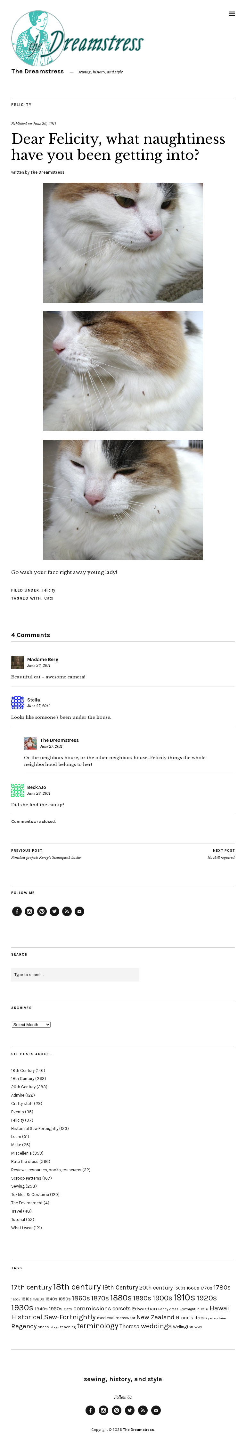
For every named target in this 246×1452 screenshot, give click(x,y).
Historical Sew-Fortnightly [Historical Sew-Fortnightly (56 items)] (53, 1317)
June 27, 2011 (38, 706)
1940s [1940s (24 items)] (41, 1309)
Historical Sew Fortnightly (34, 1128)
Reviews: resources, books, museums (46, 1169)
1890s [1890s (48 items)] (142, 1298)
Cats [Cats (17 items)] (68, 1309)
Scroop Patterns (26, 1178)
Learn (16, 1136)
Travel (16, 1211)
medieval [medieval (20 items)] (105, 1317)
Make (16, 1144)
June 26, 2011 (44, 123)
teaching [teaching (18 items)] (68, 1327)
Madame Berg (43, 659)
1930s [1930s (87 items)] (22, 1308)
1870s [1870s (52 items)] (100, 1298)
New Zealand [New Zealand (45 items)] (155, 1317)
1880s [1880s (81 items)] (121, 1298)
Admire (17, 1095)
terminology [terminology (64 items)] (97, 1325)
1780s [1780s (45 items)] (222, 1287)
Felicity (21, 104)
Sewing (18, 1186)
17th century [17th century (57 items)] (31, 1287)
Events (17, 1111)
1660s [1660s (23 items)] (193, 1288)
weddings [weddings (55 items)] (156, 1326)
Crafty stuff (22, 1103)
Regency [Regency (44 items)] (24, 1326)
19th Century (22, 1078)
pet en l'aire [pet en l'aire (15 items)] (217, 1318)
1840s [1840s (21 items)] (51, 1298)
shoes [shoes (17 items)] (43, 1327)
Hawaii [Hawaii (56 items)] (220, 1308)
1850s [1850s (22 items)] (65, 1299)
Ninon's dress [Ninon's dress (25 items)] (191, 1318)
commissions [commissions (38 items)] (92, 1308)
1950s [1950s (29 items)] (55, 1309)
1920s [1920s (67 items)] (207, 1297)
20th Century (23, 1086)
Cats (48, 598)
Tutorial (18, 1219)
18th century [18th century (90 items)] (77, 1287)
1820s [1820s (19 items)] (38, 1299)
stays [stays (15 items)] (54, 1327)
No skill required (221, 854)
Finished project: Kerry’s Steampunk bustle (46, 854)
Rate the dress (24, 1161)
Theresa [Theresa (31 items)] (129, 1326)
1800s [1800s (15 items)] (15, 1299)
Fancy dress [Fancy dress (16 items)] (168, 1309)
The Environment (27, 1202)
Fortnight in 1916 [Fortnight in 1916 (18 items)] (194, 1309)
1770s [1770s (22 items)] (206, 1288)
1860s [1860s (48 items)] (81, 1298)
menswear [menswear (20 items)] (125, 1317)
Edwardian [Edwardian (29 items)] (144, 1309)
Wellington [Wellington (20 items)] (183, 1326)
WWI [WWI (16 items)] (198, 1327)
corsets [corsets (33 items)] (121, 1308)
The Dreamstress (37, 71)
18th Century (23, 1070)
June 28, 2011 (38, 793)
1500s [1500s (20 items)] (179, 1288)
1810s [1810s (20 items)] (26, 1299)
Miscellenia (21, 1153)
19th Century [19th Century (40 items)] (120, 1287)
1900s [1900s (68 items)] (162, 1297)
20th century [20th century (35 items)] (156, 1287)
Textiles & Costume (30, 1194)
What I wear (22, 1227)
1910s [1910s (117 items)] (184, 1297)
